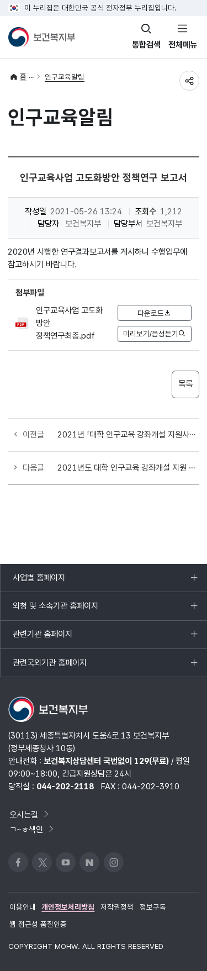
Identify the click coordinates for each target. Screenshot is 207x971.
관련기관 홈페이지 (42, 638)
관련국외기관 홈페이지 (49, 667)
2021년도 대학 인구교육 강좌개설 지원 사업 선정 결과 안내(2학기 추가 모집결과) (128, 467)
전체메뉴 (182, 44)
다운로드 (154, 313)
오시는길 (29, 814)
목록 (185, 383)
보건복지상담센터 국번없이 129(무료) (106, 761)
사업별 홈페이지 (38, 582)
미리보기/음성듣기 (154, 333)
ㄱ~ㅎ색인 (32, 829)
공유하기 (189, 81)
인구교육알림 (64, 76)
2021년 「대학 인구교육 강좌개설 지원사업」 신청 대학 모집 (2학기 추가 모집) (128, 434)
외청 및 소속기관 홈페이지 (55, 610)
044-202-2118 (65, 786)
